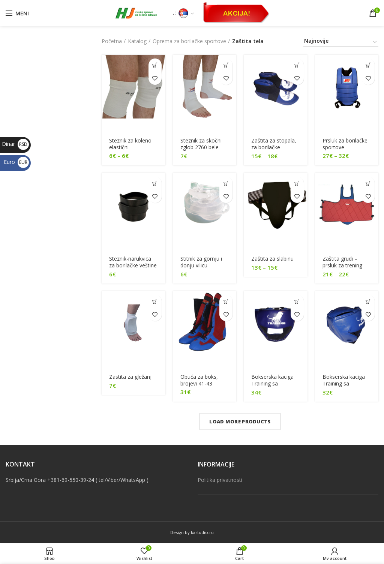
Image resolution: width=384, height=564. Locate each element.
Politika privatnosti (220, 479)
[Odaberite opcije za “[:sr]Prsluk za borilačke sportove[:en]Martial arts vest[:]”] (368, 65)
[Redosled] (340, 42)
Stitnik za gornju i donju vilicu (201, 262)
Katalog (137, 41)
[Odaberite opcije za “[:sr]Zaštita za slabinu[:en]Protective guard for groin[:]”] (297, 183)
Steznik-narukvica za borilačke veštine (133, 262)
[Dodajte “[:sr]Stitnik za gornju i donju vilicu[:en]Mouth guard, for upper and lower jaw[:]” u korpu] (225, 183)
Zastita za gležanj (130, 377)
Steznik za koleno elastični (130, 144)
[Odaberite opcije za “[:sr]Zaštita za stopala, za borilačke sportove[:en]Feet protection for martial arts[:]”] (297, 65)
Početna (112, 41)
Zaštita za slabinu (272, 258)
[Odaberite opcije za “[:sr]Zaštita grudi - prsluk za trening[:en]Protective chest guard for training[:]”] (368, 183)
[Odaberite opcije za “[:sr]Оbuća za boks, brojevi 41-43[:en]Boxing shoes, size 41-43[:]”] (225, 301)
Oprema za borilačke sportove (189, 41)
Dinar (15, 143)
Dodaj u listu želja (155, 78)
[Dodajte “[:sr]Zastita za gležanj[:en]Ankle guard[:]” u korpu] (155, 301)
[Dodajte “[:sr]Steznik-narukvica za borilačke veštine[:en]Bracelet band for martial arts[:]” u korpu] (155, 183)
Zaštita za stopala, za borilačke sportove (273, 147)
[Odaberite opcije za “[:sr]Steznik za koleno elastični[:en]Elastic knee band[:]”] (155, 65)
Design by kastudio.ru (192, 533)
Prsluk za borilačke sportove (345, 144)
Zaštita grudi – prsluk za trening (342, 262)
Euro (16, 161)
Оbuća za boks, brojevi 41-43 (199, 380)
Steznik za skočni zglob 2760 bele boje (201, 147)
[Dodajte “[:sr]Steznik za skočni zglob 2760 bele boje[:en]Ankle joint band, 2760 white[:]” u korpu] (225, 65)
